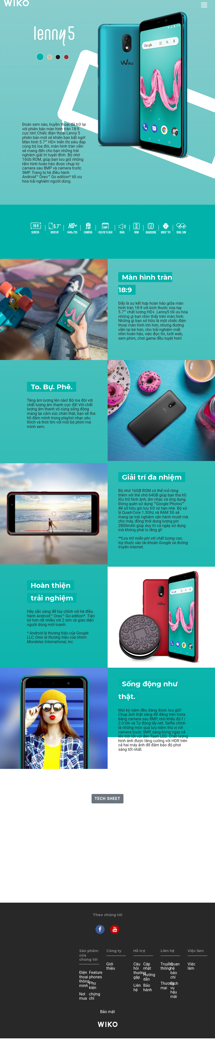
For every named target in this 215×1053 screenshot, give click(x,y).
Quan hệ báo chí (175, 971)
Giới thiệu (110, 966)
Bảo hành (147, 987)
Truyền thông (166, 966)
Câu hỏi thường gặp (139, 971)
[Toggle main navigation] (204, 5)
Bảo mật (107, 1012)
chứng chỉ (94, 996)
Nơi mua (83, 996)
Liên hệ (137, 987)
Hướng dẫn (149, 977)
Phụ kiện (92, 985)
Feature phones (95, 974)
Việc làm (191, 966)
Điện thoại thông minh (84, 979)
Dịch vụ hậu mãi (174, 990)
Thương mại (167, 985)
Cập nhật (147, 966)
